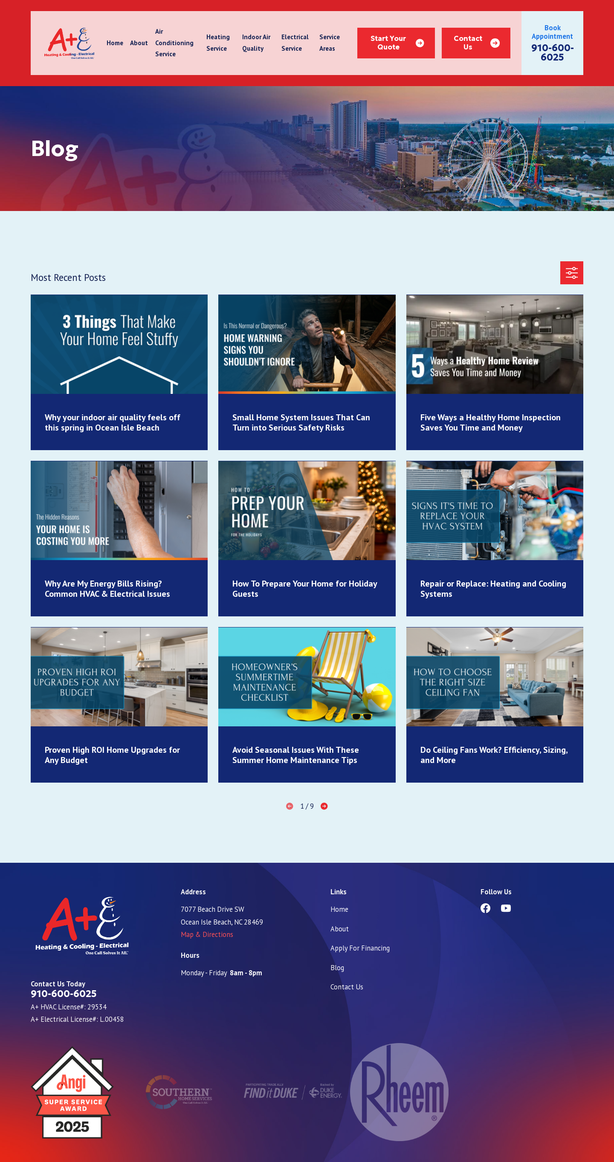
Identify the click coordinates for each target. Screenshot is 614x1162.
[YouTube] (506, 908)
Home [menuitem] (115, 43)
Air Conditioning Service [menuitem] (174, 42)
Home (339, 909)
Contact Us (477, 43)
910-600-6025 (552, 52)
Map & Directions (207, 934)
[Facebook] (485, 908)
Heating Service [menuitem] (218, 42)
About (339, 929)
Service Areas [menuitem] (329, 42)
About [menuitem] (139, 43)
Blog (337, 967)
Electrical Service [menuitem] (295, 42)
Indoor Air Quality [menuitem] (256, 42)
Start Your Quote (397, 43)
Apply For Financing (360, 948)
